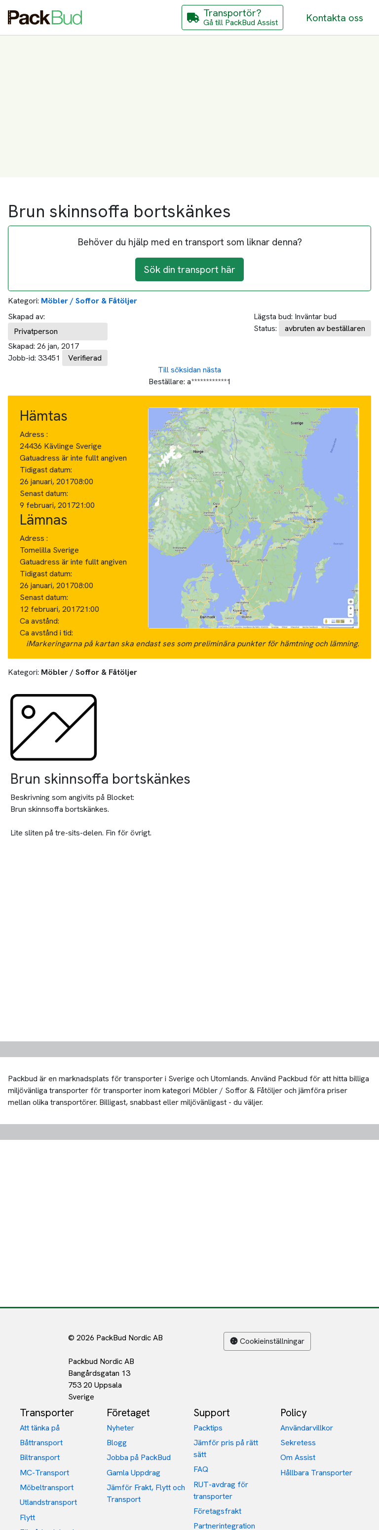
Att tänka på (40, 1428)
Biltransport (40, 1457)
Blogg (117, 1442)
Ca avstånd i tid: (47, 633)
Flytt (27, 1517)
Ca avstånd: (40, 621)
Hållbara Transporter (316, 1472)
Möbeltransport (47, 1487)
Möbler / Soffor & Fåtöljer (89, 301)
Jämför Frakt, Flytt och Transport (146, 1493)
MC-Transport (44, 1472)
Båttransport (41, 1442)
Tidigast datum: (46, 470)
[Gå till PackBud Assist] (232, 17)
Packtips (208, 1428)
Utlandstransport (48, 1502)
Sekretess (298, 1442)
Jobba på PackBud (139, 1457)
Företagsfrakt (217, 1511)
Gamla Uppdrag (133, 1472)
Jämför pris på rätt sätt (225, 1448)
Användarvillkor (306, 1428)
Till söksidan (179, 370)
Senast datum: (44, 493)
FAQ (200, 1469)
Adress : (34, 434)
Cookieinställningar (267, 1341)
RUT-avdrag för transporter (220, 1490)
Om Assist (297, 1457)
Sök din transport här (189, 269)
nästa (212, 370)
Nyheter (120, 1428)
